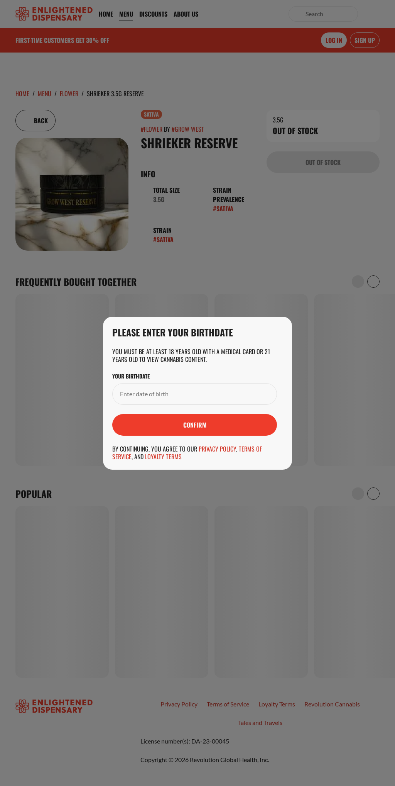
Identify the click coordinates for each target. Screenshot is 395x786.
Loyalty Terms (163, 456)
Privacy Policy (217, 448)
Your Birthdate (131, 376)
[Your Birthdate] (187, 394)
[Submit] (194, 425)
